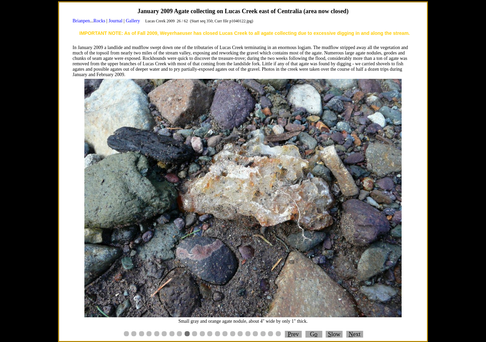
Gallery (133, 20)
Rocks (99, 20)
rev (293, 334)
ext (354, 334)
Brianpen (81, 20)
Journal (116, 20)
